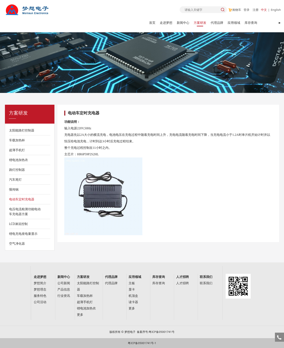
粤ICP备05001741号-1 (142, 343)
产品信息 (63, 289)
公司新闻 (63, 283)
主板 (132, 283)
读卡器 (133, 302)
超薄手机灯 (17, 150)
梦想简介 (40, 283)
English (276, 10)
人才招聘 (182, 283)
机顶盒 (133, 295)
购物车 (234, 10)
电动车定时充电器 (21, 199)
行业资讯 (63, 295)
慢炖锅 (14, 189)
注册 (256, 10)
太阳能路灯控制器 (21, 130)
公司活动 (40, 302)
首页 (152, 22)
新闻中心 (183, 22)
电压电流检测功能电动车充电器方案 (25, 211)
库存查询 (251, 22)
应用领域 (234, 22)
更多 (80, 314)
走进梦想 (166, 22)
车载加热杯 (17, 140)
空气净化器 (17, 243)
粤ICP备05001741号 (162, 332)
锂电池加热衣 (18, 160)
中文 (264, 10)
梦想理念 (40, 289)
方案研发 (200, 22)
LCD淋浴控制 (18, 224)
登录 (246, 10)
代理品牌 (217, 22)
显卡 (132, 289)
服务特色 (40, 295)
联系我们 (206, 283)
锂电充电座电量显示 (23, 233)
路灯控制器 (17, 170)
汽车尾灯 (15, 179)
